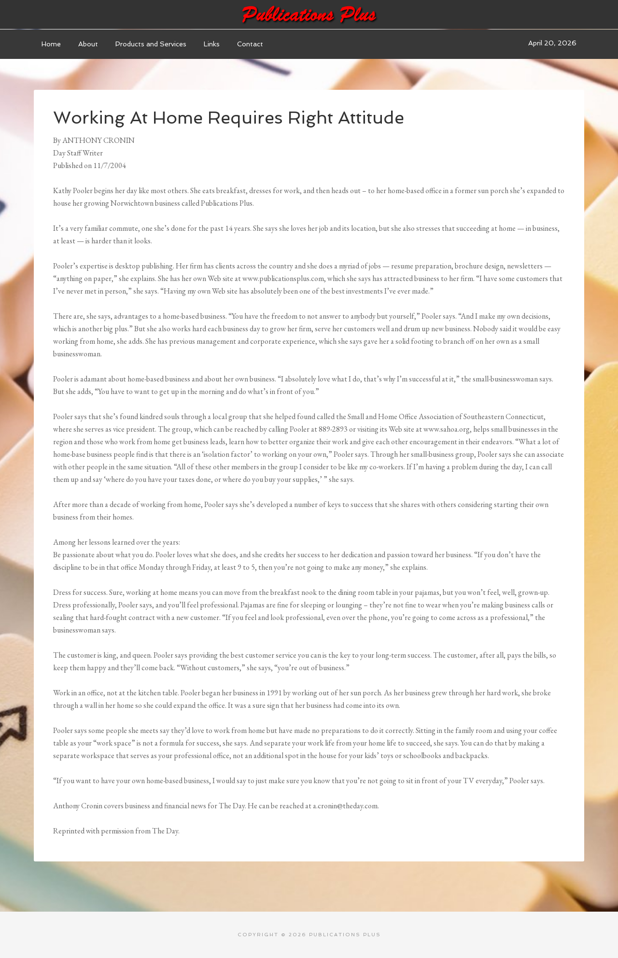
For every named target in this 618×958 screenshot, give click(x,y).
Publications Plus (309, 14)
